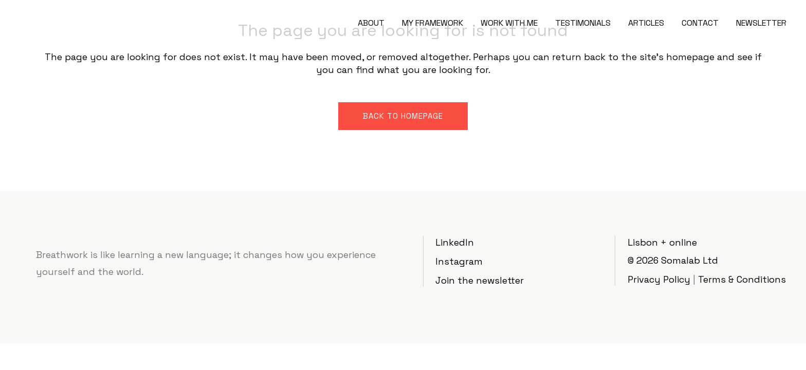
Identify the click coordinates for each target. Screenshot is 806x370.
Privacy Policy (659, 279)
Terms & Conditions (742, 279)
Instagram (459, 261)
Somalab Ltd (689, 260)
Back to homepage (403, 116)
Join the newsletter (479, 280)
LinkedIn (454, 242)
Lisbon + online (662, 242)
